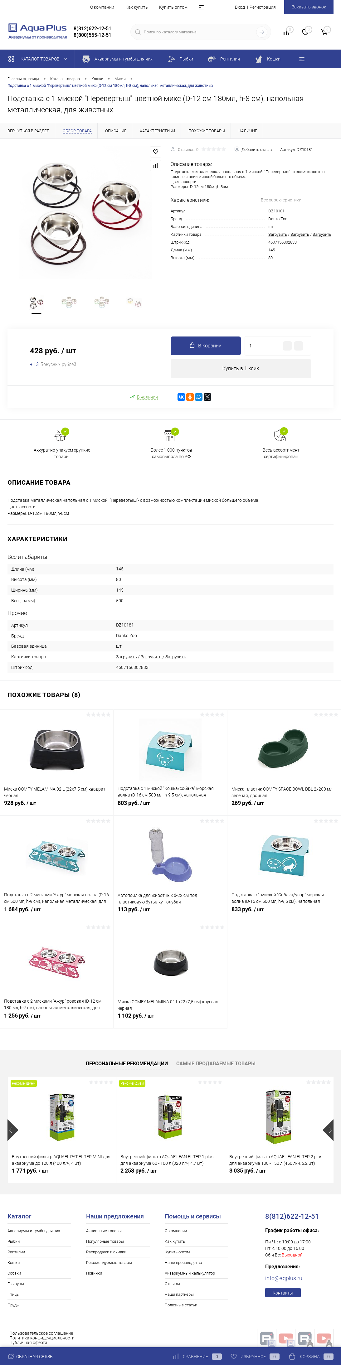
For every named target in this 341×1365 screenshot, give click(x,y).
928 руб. (56, 806)
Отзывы (172, 1283)
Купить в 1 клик (240, 368)
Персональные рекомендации (127, 1064)
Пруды (13, 1305)
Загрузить (277, 234)
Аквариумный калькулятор (190, 1273)
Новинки (94, 1273)
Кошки (13, 1262)
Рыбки (13, 1241)
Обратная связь (30, 1356)
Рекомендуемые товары (109, 1262)
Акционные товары (104, 1230)
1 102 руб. (170, 1019)
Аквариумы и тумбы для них (33, 1230)
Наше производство (183, 1262)
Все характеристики (281, 199)
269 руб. (284, 806)
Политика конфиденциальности (42, 1337)
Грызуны (15, 1283)
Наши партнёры (179, 1294)
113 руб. (170, 913)
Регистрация (263, 7)
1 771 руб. (30, 1170)
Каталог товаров (39, 59)
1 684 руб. (56, 913)
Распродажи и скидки (106, 1252)
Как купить (136, 7)
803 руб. (170, 806)
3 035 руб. (247, 1170)
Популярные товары (105, 1241)
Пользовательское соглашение (41, 1333)
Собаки (14, 1273)
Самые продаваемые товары (216, 1064)
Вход (240, 7)
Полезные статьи (181, 1305)
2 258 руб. (138, 1170)
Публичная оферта (28, 1342)
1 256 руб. (56, 1019)
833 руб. (284, 913)
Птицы (13, 1294)
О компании (102, 7)
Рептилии (16, 1252)
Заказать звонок (309, 6)
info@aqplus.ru (283, 1278)
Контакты (283, 1292)
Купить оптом (173, 7)
